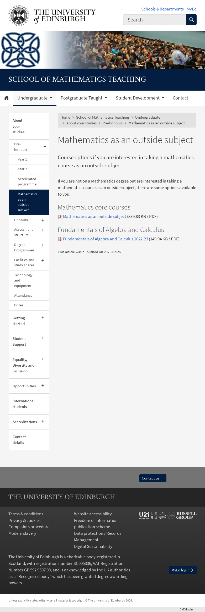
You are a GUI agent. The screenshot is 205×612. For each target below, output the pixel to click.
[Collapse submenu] (44, 126)
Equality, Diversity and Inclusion (23, 365)
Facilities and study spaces (24, 262)
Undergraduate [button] (33, 98)
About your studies (18, 126)
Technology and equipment (23, 280)
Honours (21, 220)
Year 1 (22, 159)
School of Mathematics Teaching (102, 117)
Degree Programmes (24, 247)
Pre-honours (21, 147)
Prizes (18, 305)
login (188, 609)
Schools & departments (162, 9)
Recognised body (34, 576)
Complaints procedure (28, 527)
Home (65, 117)
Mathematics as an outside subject (28, 202)
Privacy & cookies (24, 520)
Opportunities (24, 385)
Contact (180, 98)
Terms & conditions (25, 514)
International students (24, 403)
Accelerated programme (27, 181)
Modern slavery (22, 533)
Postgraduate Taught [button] (82, 98)
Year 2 (22, 169)
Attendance (23, 295)
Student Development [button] (138, 98)
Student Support (19, 341)
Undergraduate (147, 117)
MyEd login (182, 569)
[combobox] (154, 19)
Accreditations (25, 421)
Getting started (19, 320)
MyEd (192, 9)
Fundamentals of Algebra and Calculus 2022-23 (105, 239)
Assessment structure (23, 232)
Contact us (153, 478)
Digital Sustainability (93, 546)
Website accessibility (93, 514)
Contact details (19, 439)
